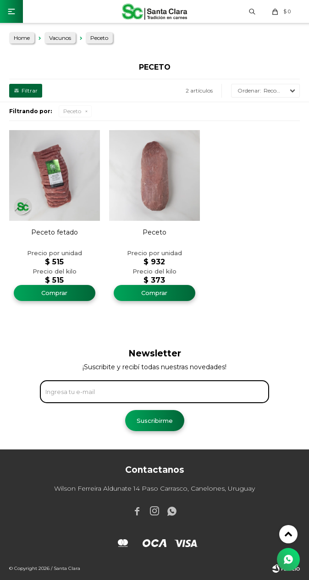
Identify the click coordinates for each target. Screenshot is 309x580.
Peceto (72, 111)
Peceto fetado (54, 232)
